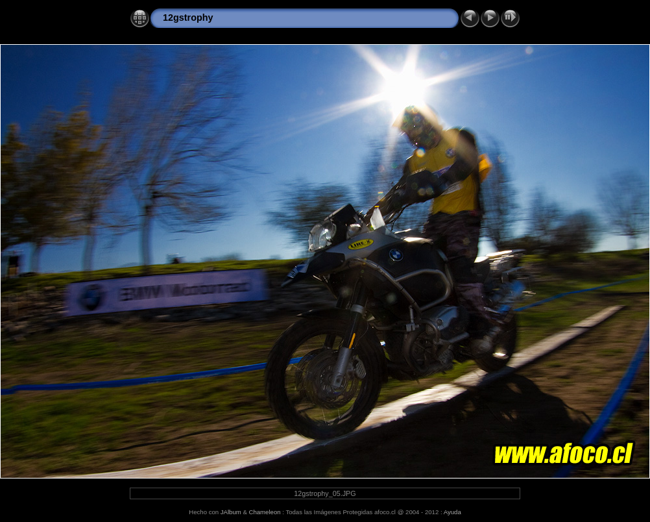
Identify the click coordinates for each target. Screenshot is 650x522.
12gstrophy (188, 17)
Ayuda (452, 512)
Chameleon (265, 512)
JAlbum (231, 512)
